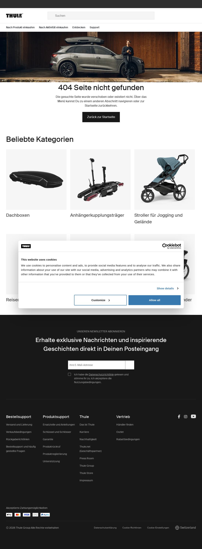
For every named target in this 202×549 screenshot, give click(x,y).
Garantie (48, 439)
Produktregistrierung (55, 454)
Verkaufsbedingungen (18, 432)
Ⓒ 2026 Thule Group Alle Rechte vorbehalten (32, 527)
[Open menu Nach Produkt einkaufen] (22, 27)
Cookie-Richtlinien (131, 527)
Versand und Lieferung (19, 424)
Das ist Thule (87, 424)
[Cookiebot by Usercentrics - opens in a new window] (165, 246)
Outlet (120, 432)
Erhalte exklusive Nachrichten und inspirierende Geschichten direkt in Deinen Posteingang (101, 344)
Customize (100, 299)
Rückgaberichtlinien (17, 439)
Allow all (154, 299)
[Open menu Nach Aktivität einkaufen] (55, 27)
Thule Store (86, 473)
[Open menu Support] (97, 27)
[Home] (27, 15)
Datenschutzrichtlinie (101, 374)
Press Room (87, 458)
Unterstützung (51, 461)
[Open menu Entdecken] (81, 27)
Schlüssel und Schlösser (57, 432)
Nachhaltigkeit (88, 439)
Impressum (86, 480)
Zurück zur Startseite (101, 117)
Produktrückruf (51, 446)
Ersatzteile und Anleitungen (59, 424)
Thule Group (87, 465)
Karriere (84, 432)
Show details (165, 288)
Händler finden (124, 424)
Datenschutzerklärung (105, 527)
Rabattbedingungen (128, 439)
